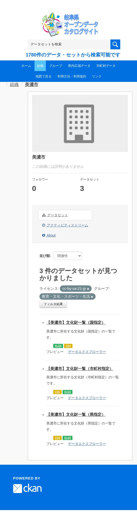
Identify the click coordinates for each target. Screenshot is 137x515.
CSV (68, 345)
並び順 (44, 256)
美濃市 (31, 84)
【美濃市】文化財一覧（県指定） (75, 414)
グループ (55, 66)
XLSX (58, 345)
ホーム (26, 66)
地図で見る (43, 76)
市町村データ (106, 66)
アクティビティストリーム (65, 225)
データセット (55, 215)
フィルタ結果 (53, 304)
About (49, 235)
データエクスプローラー (87, 352)
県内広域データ (79, 66)
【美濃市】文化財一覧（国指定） (75, 322)
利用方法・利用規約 (71, 76)
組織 (40, 66)
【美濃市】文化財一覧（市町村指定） (79, 369)
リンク (97, 76)
